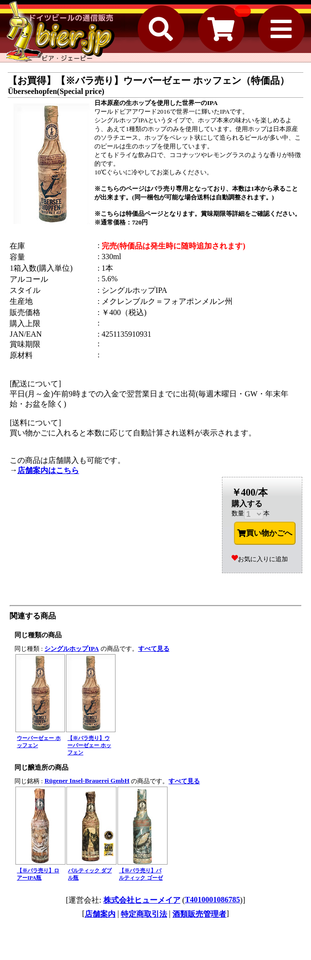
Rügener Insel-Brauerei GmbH (86, 780)
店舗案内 (100, 914)
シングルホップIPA (71, 648)
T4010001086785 (212, 899)
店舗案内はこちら (48, 470)
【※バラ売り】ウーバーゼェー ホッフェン (89, 745)
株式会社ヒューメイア (142, 900)
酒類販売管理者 (199, 914)
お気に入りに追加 (260, 559)
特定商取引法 (144, 914)
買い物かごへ (264, 533)
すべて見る (153, 648)
